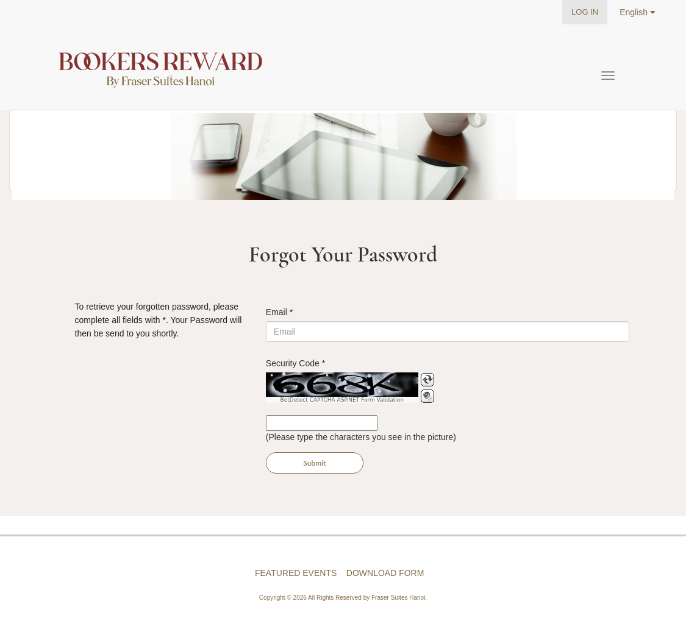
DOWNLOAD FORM (385, 573)
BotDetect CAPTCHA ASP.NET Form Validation (342, 400)
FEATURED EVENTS (296, 573)
